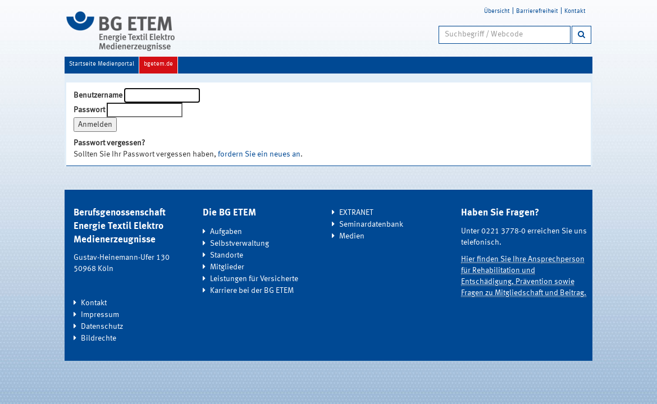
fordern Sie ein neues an (259, 154)
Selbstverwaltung (239, 243)
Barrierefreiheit (537, 11)
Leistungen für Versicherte (254, 279)
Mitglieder (227, 267)
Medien (351, 236)
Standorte (226, 255)
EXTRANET (356, 213)
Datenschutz (102, 326)
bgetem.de (158, 64)
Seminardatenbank (371, 224)
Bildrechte (98, 338)
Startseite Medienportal (101, 64)
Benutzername (98, 95)
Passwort (89, 110)
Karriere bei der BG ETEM (252, 291)
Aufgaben (226, 232)
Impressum (100, 315)
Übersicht (497, 11)
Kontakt (575, 11)
